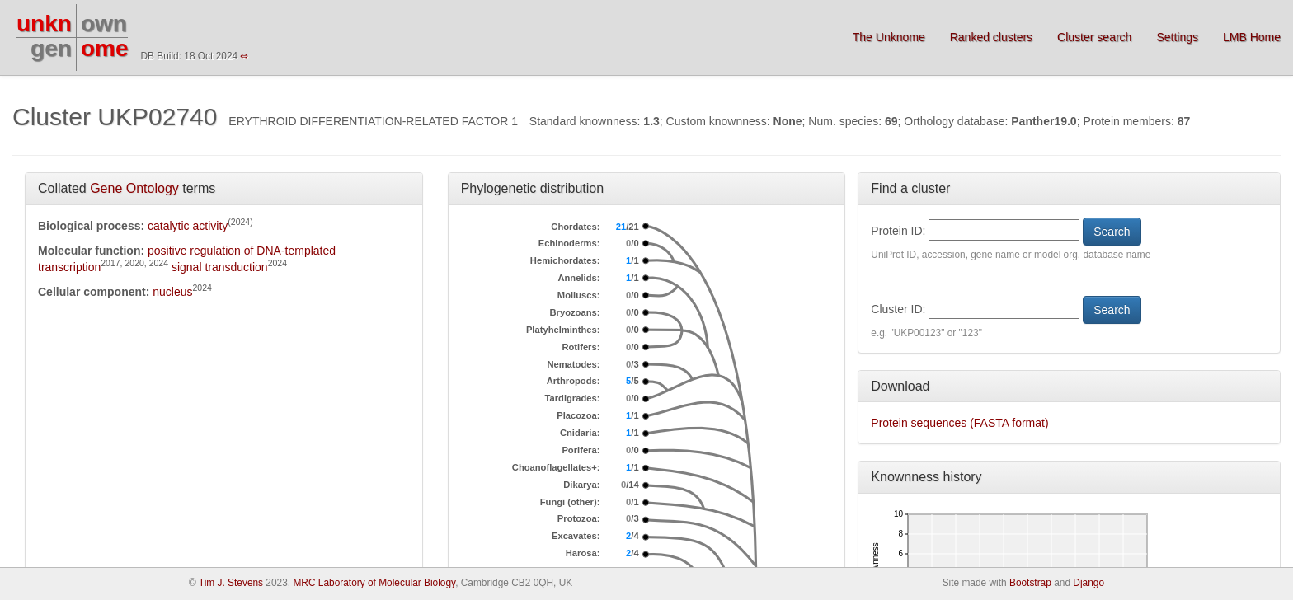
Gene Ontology (134, 188)
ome (105, 48)
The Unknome (889, 37)
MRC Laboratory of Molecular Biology (374, 582)
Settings (1177, 37)
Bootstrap (1030, 582)
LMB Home (1252, 37)
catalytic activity (188, 225)
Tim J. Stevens (231, 582)
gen (51, 48)
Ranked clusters (991, 37)
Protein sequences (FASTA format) (959, 422)
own (104, 23)
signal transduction (220, 267)
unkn (44, 23)
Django (1088, 582)
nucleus (172, 291)
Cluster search (1094, 37)
